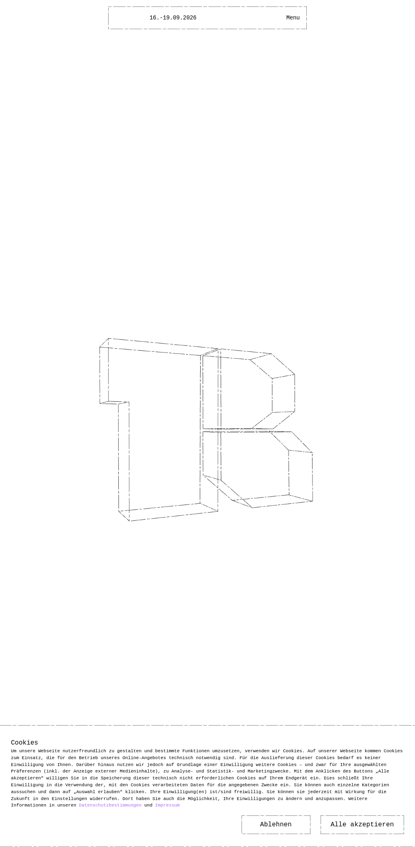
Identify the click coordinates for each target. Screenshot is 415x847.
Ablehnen (276, 824)
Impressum (167, 805)
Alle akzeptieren (362, 824)
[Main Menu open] (293, 17)
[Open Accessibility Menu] (278, 17)
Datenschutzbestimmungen (110, 805)
